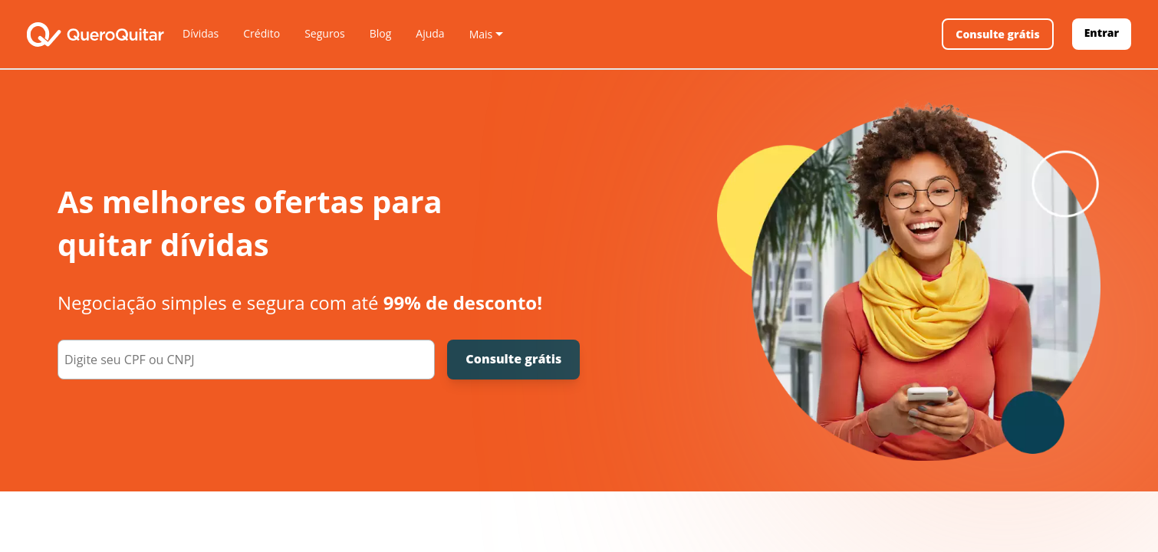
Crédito (261, 33)
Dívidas (201, 33)
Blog (381, 33)
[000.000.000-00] (246, 360)
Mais (481, 34)
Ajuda (430, 33)
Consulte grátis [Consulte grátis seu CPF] (513, 358)
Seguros (324, 33)
